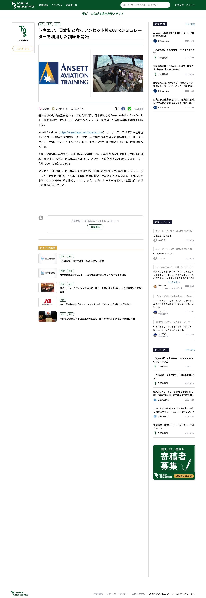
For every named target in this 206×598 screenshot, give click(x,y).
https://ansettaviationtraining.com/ (81, 132)
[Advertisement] (90, 198)
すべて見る (190, 24)
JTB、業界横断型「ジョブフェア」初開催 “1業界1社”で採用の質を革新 (95, 304)
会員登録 (95, 226)
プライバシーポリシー (117, 593)
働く (57, 24)
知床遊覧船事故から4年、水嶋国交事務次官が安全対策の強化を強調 (93, 275)
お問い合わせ (138, 593)
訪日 (70, 283)
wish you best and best (164, 253)
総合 (41, 24)
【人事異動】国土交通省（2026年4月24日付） (82, 260)
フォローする (23, 48)
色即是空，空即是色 (162, 235)
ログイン (190, 5)
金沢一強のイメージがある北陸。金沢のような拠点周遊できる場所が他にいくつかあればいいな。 (173, 303)
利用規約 (98, 593)
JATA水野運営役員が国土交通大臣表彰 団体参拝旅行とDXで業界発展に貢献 (97, 318)
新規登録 (179, 5)
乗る (49, 24)
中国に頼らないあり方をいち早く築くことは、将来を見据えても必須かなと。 (172, 328)
